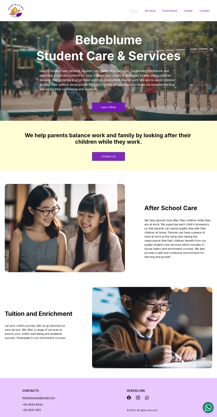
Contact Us (108, 157)
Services (150, 10)
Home (134, 10)
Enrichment (169, 10)
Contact (205, 10)
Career (188, 10)
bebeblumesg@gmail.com (38, 398)
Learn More (108, 107)
